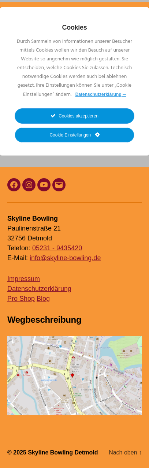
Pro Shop (21, 298)
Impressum (23, 278)
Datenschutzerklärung (39, 288)
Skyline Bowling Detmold (63, 452)
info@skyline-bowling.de (65, 258)
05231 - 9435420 (57, 248)
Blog (43, 298)
